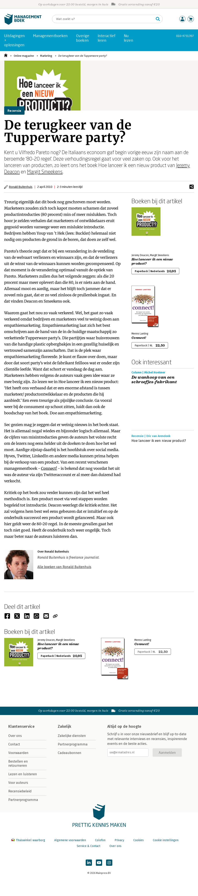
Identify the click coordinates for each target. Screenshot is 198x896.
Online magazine (24, 55)
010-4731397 (185, 36)
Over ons (15, 736)
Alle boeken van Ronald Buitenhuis (64, 567)
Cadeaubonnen (69, 753)
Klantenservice (21, 726)
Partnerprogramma (23, 800)
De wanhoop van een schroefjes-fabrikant (154, 379)
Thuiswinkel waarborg (28, 840)
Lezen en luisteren (22, 774)
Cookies (138, 840)
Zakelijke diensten (72, 736)
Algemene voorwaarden (70, 840)
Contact (14, 744)
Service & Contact (88, 846)
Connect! (49, 468)
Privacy (119, 840)
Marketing (46, 55)
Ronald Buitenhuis (20, 186)
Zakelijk (64, 726)
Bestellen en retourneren (18, 763)
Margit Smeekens (45, 171)
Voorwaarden (18, 753)
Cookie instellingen (165, 840)
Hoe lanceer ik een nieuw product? (152, 261)
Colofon (100, 840)
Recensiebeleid (20, 791)
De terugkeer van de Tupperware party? (82, 55)
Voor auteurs (18, 783)
